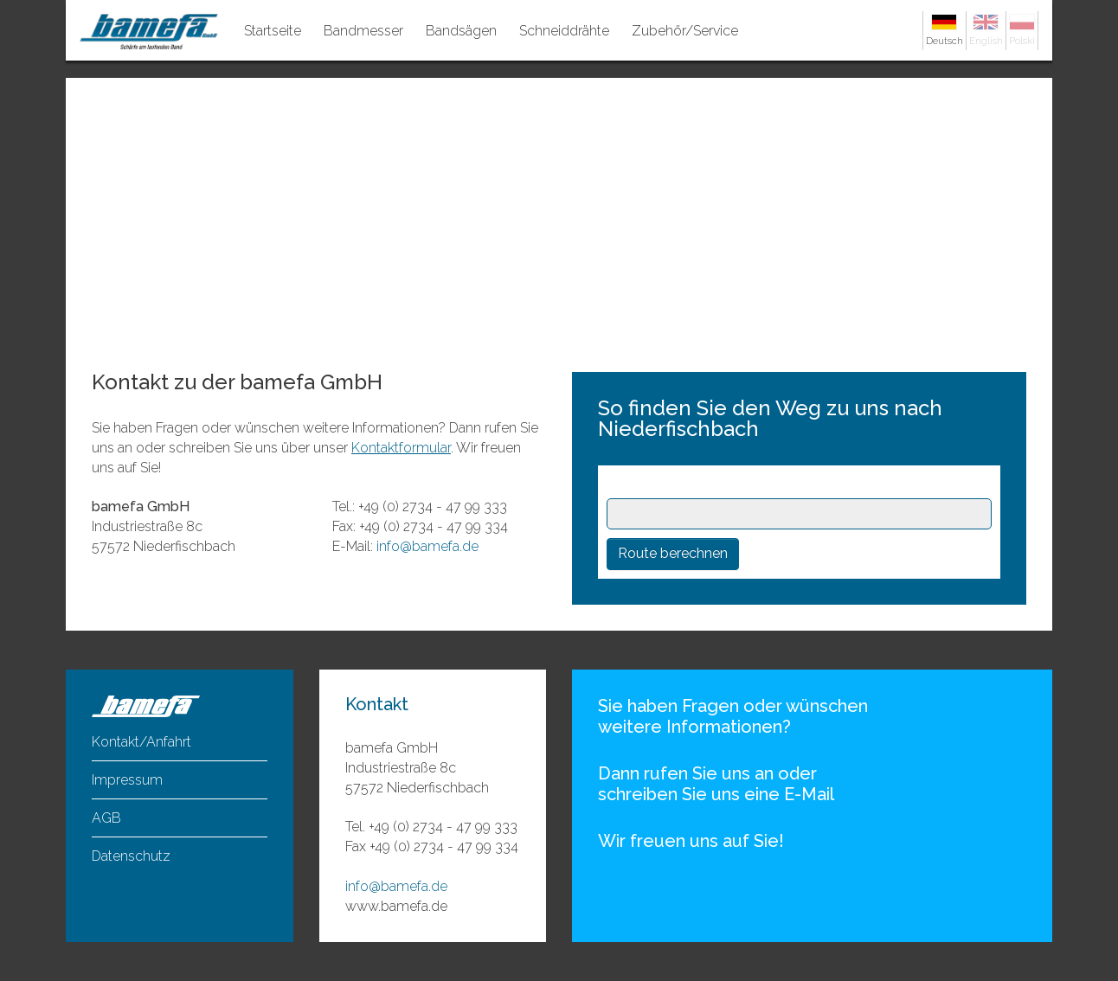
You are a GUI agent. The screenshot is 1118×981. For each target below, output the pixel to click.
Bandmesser (363, 30)
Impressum (127, 780)
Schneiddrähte (564, 30)
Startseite (272, 30)
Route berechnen (673, 553)
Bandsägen (461, 30)
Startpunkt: (648, 485)
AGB (106, 818)
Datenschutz (131, 856)
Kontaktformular (401, 447)
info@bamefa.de (427, 546)
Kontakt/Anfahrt (141, 742)
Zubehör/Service (685, 30)
